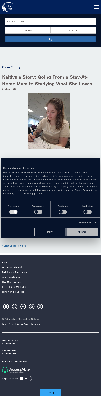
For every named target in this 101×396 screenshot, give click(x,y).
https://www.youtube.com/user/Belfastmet (23, 306)
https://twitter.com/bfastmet (14, 306)
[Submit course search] (50, 39)
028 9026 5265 (9, 353)
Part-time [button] (73, 30)
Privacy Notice (8, 324)
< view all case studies (14, 245)
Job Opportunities (11, 277)
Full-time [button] (28, 30)
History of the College (13, 291)
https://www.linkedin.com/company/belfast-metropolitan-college (32, 306)
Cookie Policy (23, 324)
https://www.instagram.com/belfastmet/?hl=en (40, 306)
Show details (85, 222)
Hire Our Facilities (11, 282)
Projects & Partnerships (14, 286)
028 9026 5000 (9, 343)
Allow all (82, 232)
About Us (7, 262)
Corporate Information (13, 267)
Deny (50, 232)
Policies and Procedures (14, 272)
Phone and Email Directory (14, 361)
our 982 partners (21, 172)
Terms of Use (36, 324)
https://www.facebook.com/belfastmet (6, 306)
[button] (25, 378)
